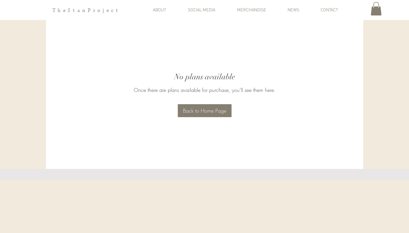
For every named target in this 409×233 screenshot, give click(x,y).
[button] (167, 10)
